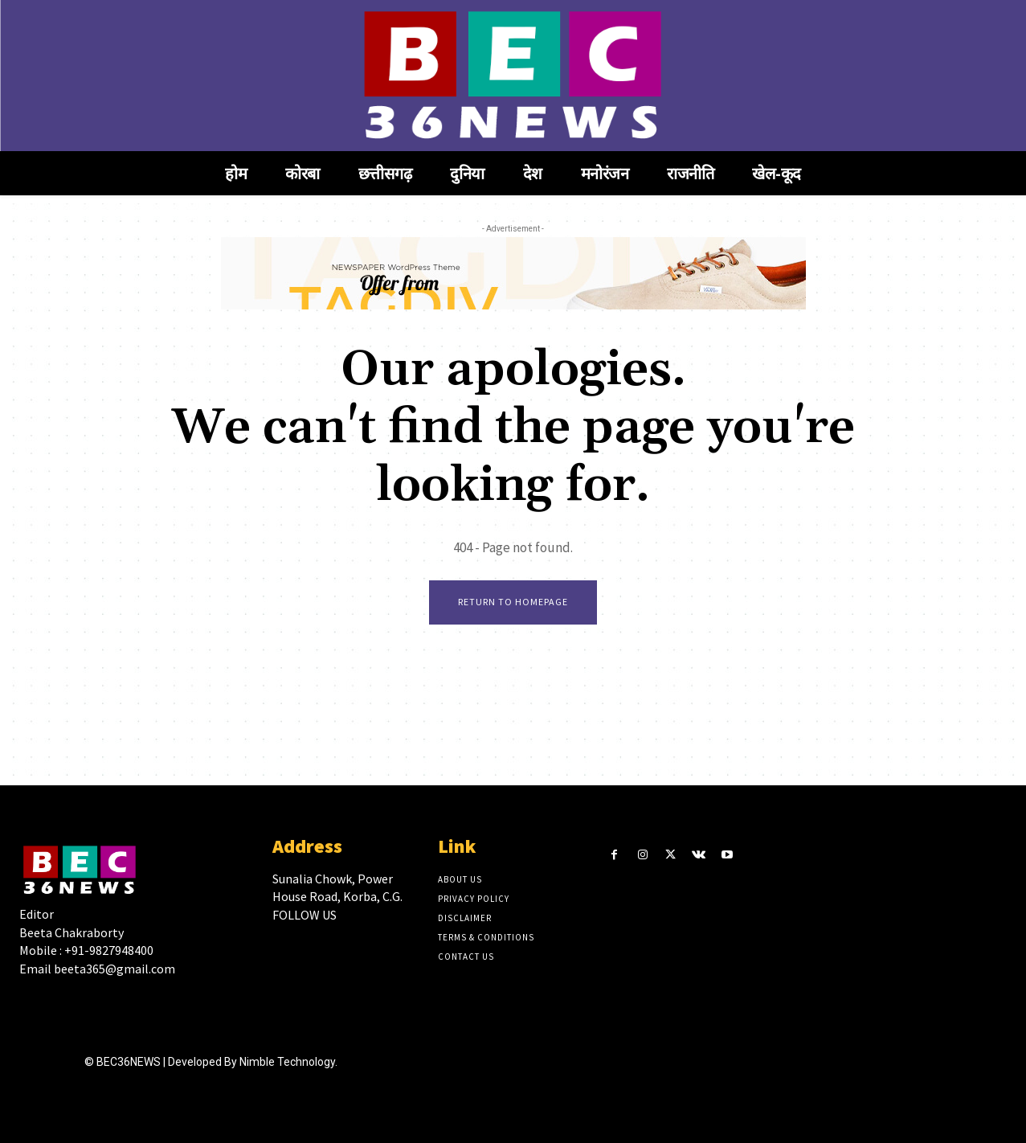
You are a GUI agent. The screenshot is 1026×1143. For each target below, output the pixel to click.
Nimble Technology (287, 1061)
